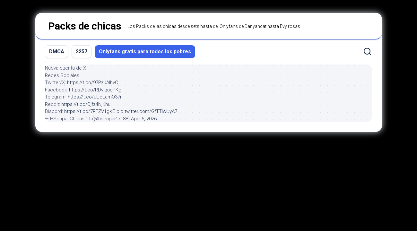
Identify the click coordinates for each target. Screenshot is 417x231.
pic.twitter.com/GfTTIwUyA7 (147, 111)
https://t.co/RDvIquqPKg (95, 90)
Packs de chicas (84, 26)
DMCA (56, 51)
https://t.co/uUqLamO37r (95, 97)
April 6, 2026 (144, 119)
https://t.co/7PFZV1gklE (89, 111)
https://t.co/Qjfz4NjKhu (85, 104)
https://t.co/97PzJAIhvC (92, 82)
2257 (81, 51)
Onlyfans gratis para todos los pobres (145, 51)
